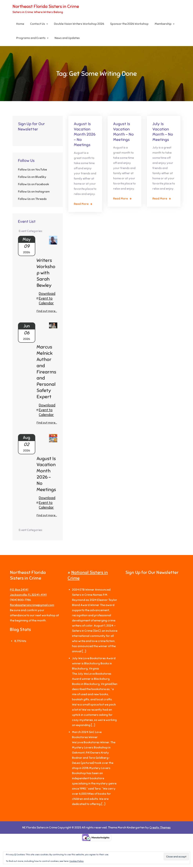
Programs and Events (31, 38)
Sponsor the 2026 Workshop (129, 24)
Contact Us (37, 24)
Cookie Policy (76, 861)
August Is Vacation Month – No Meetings (123, 131)
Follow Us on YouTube (32, 170)
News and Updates (67, 38)
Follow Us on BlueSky (32, 177)
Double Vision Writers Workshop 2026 (79, 24)
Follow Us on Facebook (33, 184)
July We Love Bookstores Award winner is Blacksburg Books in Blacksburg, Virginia (94, 664)
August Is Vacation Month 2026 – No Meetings (84, 134)
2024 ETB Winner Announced (91, 590)
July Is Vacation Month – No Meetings (162, 131)
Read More (83, 204)
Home (20, 24)
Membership (163, 24)
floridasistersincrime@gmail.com (32, 605)
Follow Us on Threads (32, 199)
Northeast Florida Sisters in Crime (45, 6)
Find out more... (47, 311)
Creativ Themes (160, 828)
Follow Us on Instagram (34, 192)
